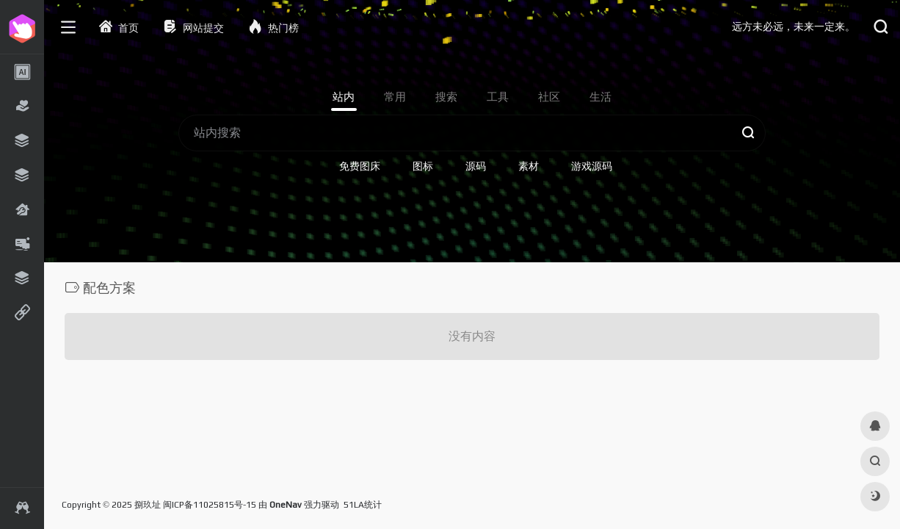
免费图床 (359, 166)
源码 (475, 166)
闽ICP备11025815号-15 (209, 505)
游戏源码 (591, 166)
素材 (528, 166)
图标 (423, 166)
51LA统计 (363, 505)
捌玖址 (147, 505)
